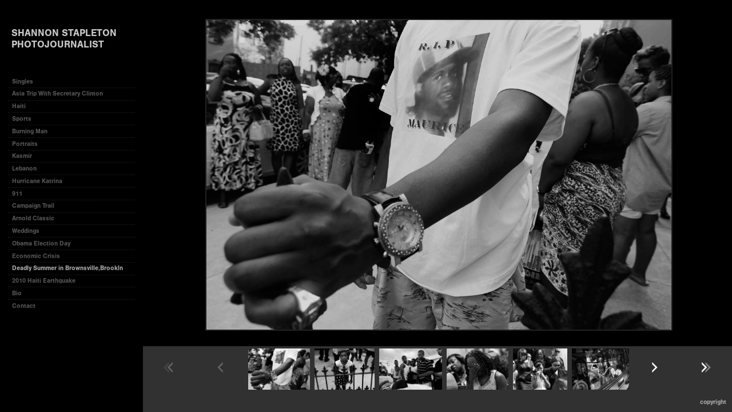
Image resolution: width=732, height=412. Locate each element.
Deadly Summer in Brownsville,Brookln (67, 268)
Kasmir (22, 156)
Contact (23, 306)
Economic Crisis (36, 256)
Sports (21, 118)
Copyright (713, 402)
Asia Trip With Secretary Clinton (57, 93)
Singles (22, 81)
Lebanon (24, 168)
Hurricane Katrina (37, 181)
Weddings (25, 231)
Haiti (19, 106)
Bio (17, 293)
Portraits (25, 144)
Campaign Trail (33, 205)
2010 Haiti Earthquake (43, 280)
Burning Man (29, 131)
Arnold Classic (33, 218)
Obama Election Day (41, 243)
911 (17, 193)
